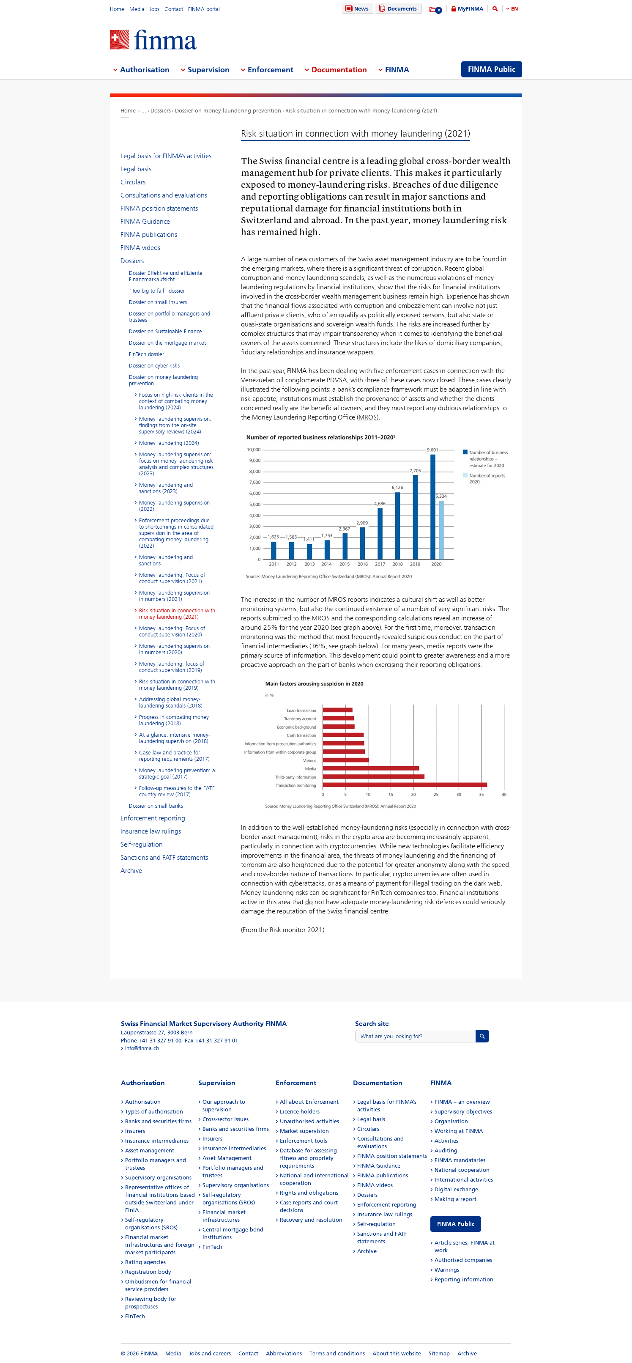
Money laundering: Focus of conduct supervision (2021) (172, 578)
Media (137, 9)
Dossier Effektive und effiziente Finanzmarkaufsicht (165, 276)
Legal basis (135, 169)
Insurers (135, 1131)
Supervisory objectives (463, 1111)
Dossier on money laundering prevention (228, 110)
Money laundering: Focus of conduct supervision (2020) (172, 631)
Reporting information (464, 1279)
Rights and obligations (309, 1193)
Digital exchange (456, 1189)
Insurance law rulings (150, 831)
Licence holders (300, 1111)
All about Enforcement (309, 1102)
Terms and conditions (337, 1353)
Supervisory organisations (158, 1177)
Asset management (149, 1150)
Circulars (132, 182)
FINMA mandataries (460, 1160)
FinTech (135, 1316)
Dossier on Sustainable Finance (165, 331)
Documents (397, 8)
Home (117, 9)
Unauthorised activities (309, 1121)
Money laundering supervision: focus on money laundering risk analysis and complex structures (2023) (176, 464)
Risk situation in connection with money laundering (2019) (177, 684)
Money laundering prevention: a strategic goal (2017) (177, 773)
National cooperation (462, 1170)
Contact (173, 9)
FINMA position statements (159, 208)
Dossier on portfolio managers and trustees (169, 316)
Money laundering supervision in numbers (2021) (174, 596)
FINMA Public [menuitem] (491, 69)
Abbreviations (284, 1353)
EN (514, 8)
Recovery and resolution (311, 1220)
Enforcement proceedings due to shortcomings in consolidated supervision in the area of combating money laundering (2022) (176, 533)
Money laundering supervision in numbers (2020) (174, 649)
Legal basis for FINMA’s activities (165, 156)
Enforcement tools (303, 1141)
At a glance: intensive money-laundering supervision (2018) (174, 738)
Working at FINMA (459, 1131)
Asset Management (227, 1158)
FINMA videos (140, 248)
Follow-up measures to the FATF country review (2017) (177, 791)
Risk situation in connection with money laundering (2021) (361, 110)
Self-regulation (141, 844)
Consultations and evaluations (163, 195)
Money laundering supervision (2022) (174, 505)
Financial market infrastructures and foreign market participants (159, 1245)
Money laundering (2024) (169, 443)
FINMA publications (148, 234)
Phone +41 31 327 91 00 (151, 1040)
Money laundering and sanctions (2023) (166, 488)
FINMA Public (455, 1224)
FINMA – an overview (462, 1102)
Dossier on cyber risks (154, 365)
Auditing (446, 1150)
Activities (446, 1141)
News (356, 8)
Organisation (451, 1121)
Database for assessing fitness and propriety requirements (308, 1158)
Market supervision (304, 1131)
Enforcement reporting (152, 818)
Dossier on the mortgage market (167, 343)
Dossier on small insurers (158, 302)
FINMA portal (204, 9)
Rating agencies (145, 1262)
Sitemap (439, 1353)
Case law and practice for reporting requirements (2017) (174, 755)
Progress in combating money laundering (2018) (174, 720)
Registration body (148, 1272)
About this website (396, 1353)
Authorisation (143, 1102)
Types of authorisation (154, 1111)
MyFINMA (470, 8)
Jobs (154, 9)
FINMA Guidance (145, 221)
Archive (131, 871)
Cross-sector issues (225, 1119)
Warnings (447, 1270)
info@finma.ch (142, 1048)
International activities (464, 1180)
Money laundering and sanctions (166, 560)
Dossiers (160, 110)
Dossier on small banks (156, 806)
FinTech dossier (146, 354)
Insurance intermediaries (157, 1141)
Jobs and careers (210, 1353)
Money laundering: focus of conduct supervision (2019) (171, 667)
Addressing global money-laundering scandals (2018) (170, 702)
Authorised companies (463, 1260)
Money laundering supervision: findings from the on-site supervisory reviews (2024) (175, 425)
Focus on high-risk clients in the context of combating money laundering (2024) (176, 401)
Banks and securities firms (158, 1121)
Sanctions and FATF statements (164, 857)
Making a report (455, 1199)
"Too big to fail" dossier (157, 291)
